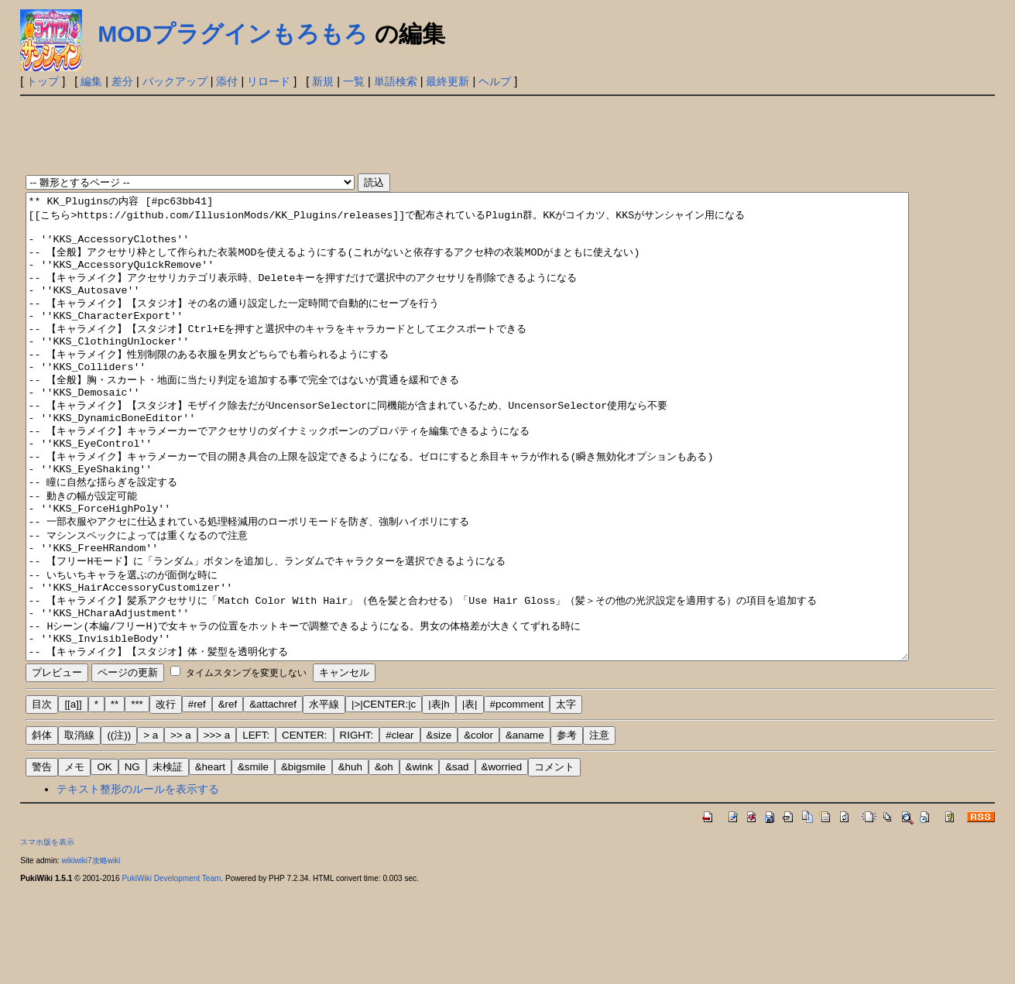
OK (104, 860)
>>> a (217, 828)
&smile (253, 860)
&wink (420, 860)
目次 (42, 797)
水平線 (324, 797)
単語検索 (395, 81)
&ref (227, 797)
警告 (42, 860)
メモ (74, 860)
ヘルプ (494, 81)
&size (439, 828)
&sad (456, 860)
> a (150, 828)
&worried (502, 860)
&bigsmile (303, 860)
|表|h (438, 797)
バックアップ (174, 81)
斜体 (42, 828)
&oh (384, 860)
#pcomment (517, 797)
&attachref (273, 797)
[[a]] (72, 797)
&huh (350, 860)
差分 (122, 81)
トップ (42, 81)
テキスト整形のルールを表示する (138, 882)
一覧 (354, 81)
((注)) (119, 828)
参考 (567, 828)
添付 (227, 81)
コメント (554, 860)
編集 (91, 81)
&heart (210, 860)
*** (137, 797)
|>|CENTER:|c (383, 797)
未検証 (168, 860)
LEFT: (255, 828)
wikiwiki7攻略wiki (90, 953)
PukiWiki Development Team (171, 971)
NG (132, 860)
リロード (268, 81)
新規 (323, 81)
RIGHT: (357, 828)
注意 (599, 828)
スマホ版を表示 (47, 935)
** (114, 797)
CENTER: (304, 828)
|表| (470, 797)
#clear (399, 828)
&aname (525, 828)
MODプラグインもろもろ (233, 33)
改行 (166, 797)
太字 (566, 797)
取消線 (79, 828)
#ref (197, 797)
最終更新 (447, 81)
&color (478, 828)
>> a (180, 828)
